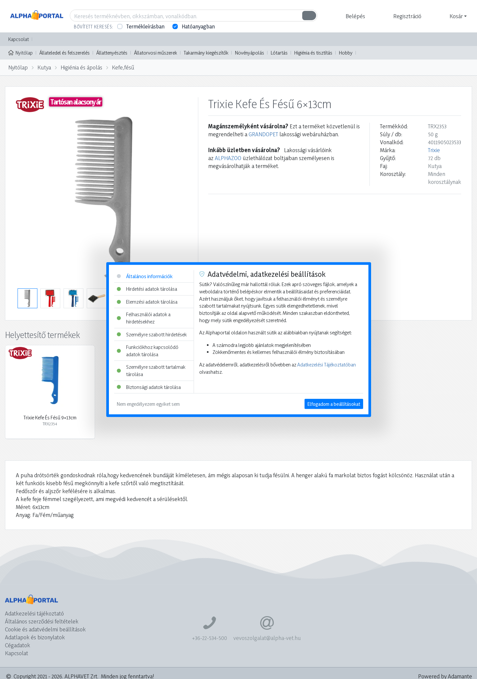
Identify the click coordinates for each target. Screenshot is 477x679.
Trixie (434, 150)
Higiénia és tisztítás (313, 53)
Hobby (346, 53)
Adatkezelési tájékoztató (34, 613)
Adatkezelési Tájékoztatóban (326, 364)
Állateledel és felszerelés (64, 53)
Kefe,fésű (123, 67)
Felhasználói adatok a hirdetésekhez (143, 318)
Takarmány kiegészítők (206, 53)
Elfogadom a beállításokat (334, 404)
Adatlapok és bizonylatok (35, 637)
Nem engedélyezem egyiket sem (148, 404)
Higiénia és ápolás (81, 67)
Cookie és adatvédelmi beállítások (45, 629)
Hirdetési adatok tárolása (147, 289)
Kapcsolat (18, 39)
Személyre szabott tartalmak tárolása (151, 370)
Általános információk (144, 276)
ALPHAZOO (228, 157)
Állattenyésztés (111, 53)
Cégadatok (17, 645)
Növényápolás (249, 53)
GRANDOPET (263, 134)
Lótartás (279, 53)
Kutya (44, 67)
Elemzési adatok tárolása (147, 301)
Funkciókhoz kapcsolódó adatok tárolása (147, 351)
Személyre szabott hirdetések (152, 334)
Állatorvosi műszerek (155, 53)
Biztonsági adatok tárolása (149, 387)
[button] (354, 16)
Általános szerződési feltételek (41, 621)
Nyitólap (20, 52)
